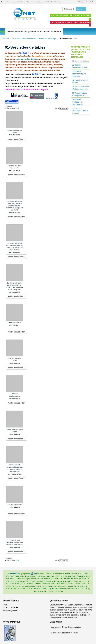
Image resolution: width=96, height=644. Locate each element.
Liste (17, 108)
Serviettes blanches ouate (15, 132)
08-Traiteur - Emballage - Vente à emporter (80, 110)
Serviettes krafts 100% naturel (14, 431)
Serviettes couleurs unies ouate (15, 168)
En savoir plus (90, 2)
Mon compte (55, 627)
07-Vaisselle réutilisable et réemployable (77, 101)
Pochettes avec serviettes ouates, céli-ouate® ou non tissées (14, 543)
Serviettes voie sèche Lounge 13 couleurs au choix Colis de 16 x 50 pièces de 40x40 (14, 247)
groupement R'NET (59, 605)
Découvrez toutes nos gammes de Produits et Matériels (34, 31)
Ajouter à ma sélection (16, 139)
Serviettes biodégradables (14, 396)
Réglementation (74, 627)
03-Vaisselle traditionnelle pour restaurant (79, 73)
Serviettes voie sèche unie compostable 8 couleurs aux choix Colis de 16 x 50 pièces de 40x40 (14, 206)
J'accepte (81, 2)
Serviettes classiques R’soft (14, 360)
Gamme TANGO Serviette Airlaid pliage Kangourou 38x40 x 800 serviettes (14, 469)
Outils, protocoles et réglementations (71, 23)
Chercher (80, 9)
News (64, 627)
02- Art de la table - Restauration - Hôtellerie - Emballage (34, 39)
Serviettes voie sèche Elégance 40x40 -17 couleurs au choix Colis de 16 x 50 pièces (14, 287)
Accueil (6, 39)
